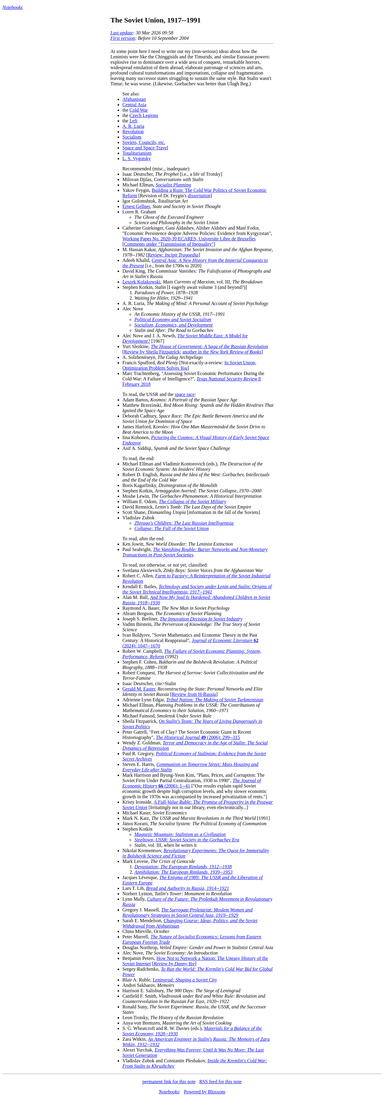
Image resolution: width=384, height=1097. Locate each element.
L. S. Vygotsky (136, 158)
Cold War (139, 110)
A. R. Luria (133, 126)
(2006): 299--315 (198, 737)
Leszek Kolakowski (141, 281)
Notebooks (12, 7)
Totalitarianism (137, 153)
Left (134, 120)
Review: (173, 254)
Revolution (133, 131)
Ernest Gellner (136, 206)
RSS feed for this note (220, 1081)
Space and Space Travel (145, 147)
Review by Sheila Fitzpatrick (152, 351)
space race (184, 394)
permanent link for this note (169, 1081)
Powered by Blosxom (204, 1091)
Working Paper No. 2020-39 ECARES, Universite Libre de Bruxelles (189, 238)
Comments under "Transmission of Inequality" (169, 244)
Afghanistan (134, 99)
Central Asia (134, 104)
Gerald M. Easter (138, 688)
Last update (121, 32)
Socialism (131, 136)
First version (122, 38)
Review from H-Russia (194, 694)
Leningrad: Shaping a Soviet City (185, 979)
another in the (221, 351)
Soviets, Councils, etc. (143, 142)
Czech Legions (144, 115)
